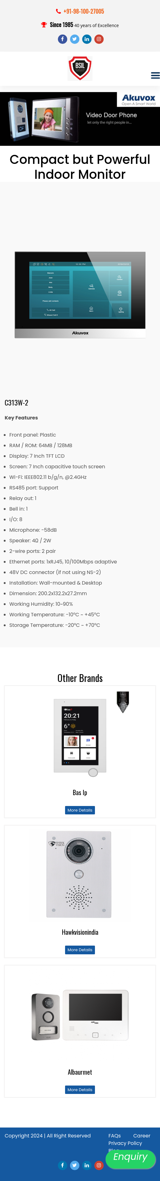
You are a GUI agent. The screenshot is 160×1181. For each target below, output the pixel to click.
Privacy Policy (125, 1143)
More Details (80, 810)
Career (141, 1135)
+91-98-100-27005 (84, 11)
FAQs (114, 1135)
